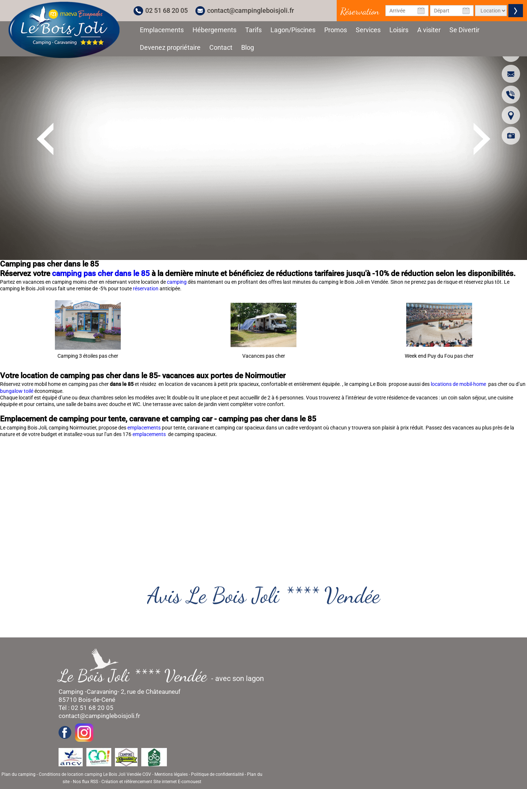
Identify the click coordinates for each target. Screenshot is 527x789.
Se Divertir (464, 30)
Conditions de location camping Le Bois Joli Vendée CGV (95, 774)
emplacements (144, 428)
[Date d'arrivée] (407, 10)
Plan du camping (18, 774)
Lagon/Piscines (292, 30)
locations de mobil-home (459, 384)
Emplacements (162, 30)
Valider (515, 10)
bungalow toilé (16, 391)
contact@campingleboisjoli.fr (250, 10)
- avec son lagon (165, 676)
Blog (247, 47)
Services (368, 30)
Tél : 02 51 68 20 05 (86, 707)
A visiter (429, 30)
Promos (335, 30)
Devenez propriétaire (170, 47)
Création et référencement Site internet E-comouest (151, 781)
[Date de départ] (452, 10)
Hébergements (214, 30)
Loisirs (398, 30)
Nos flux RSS (85, 781)
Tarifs (253, 30)
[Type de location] (491, 10)
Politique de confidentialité (217, 774)
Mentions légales (171, 774)
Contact (220, 47)
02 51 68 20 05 (166, 10)
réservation (146, 288)
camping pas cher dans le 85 (101, 273)
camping (177, 282)
